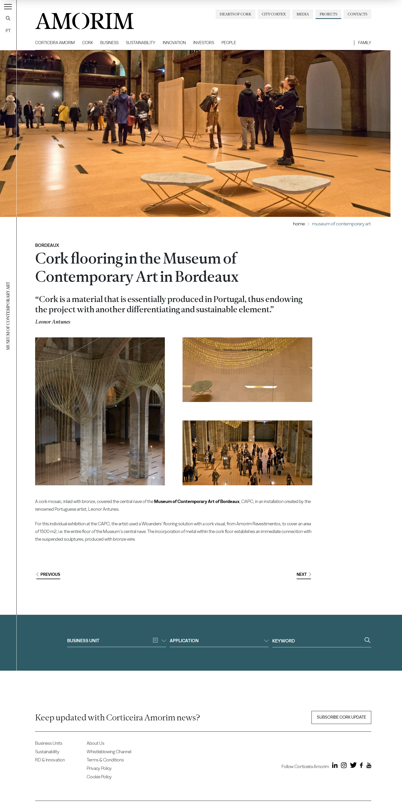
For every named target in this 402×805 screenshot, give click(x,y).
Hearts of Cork (235, 14)
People (229, 42)
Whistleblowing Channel (109, 751)
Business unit (116, 640)
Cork (87, 42)
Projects (328, 14)
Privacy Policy (99, 768)
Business (109, 42)
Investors (203, 42)
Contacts (357, 14)
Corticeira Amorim (55, 42)
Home (299, 224)
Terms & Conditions (105, 759)
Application (219, 640)
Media (303, 14)
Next (304, 574)
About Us (95, 743)
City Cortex (274, 14)
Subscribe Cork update (341, 717)
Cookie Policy (99, 776)
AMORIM (76, 19)
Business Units (48, 743)
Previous (48, 574)
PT (8, 30)
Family (364, 42)
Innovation (174, 42)
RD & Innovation (50, 759)
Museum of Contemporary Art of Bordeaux (196, 501)
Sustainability (140, 42)
